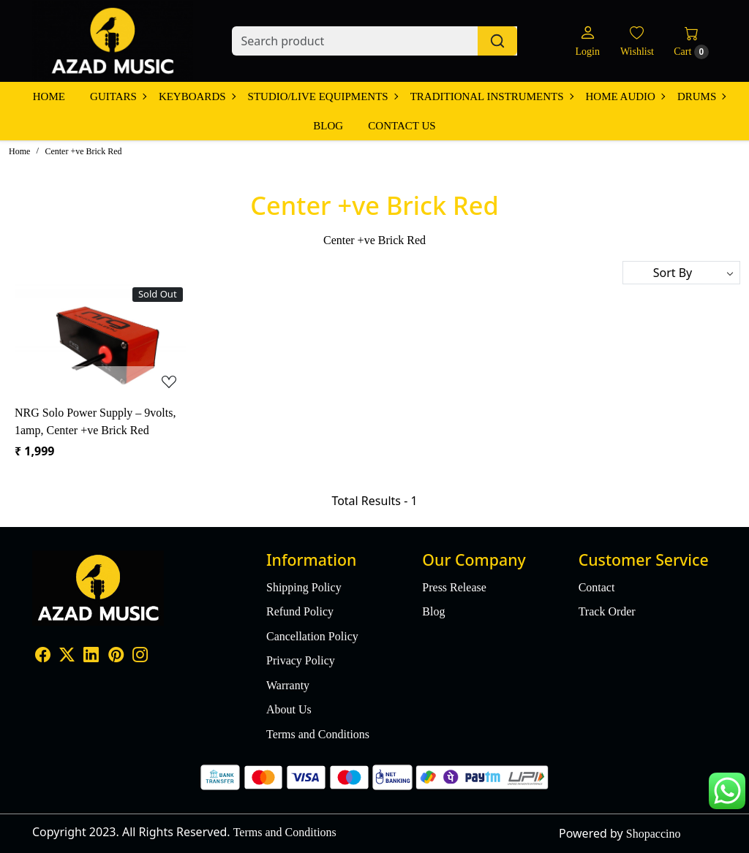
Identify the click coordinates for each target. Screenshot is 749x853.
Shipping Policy (304, 587)
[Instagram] (140, 657)
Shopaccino (653, 833)
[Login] (587, 41)
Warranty (287, 685)
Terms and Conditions (317, 734)
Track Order (607, 611)
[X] (67, 657)
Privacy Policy (300, 660)
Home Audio (625, 96)
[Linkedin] (91, 657)
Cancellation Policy (312, 636)
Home (49, 96)
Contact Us (401, 126)
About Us (289, 709)
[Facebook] (42, 657)
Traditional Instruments (491, 96)
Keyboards (197, 96)
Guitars (118, 96)
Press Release (454, 587)
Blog (328, 126)
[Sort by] (681, 272)
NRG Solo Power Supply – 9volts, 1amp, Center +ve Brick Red (95, 421)
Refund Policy (300, 611)
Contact (597, 587)
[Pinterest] (116, 657)
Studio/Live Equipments (322, 96)
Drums (701, 96)
